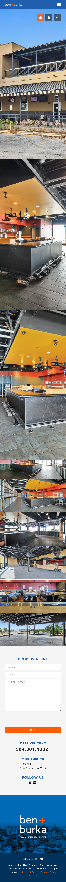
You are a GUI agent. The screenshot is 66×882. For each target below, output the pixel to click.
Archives (34, 876)
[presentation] (31, 720)
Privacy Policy (48, 872)
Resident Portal (30, 872)
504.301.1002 (32, 749)
